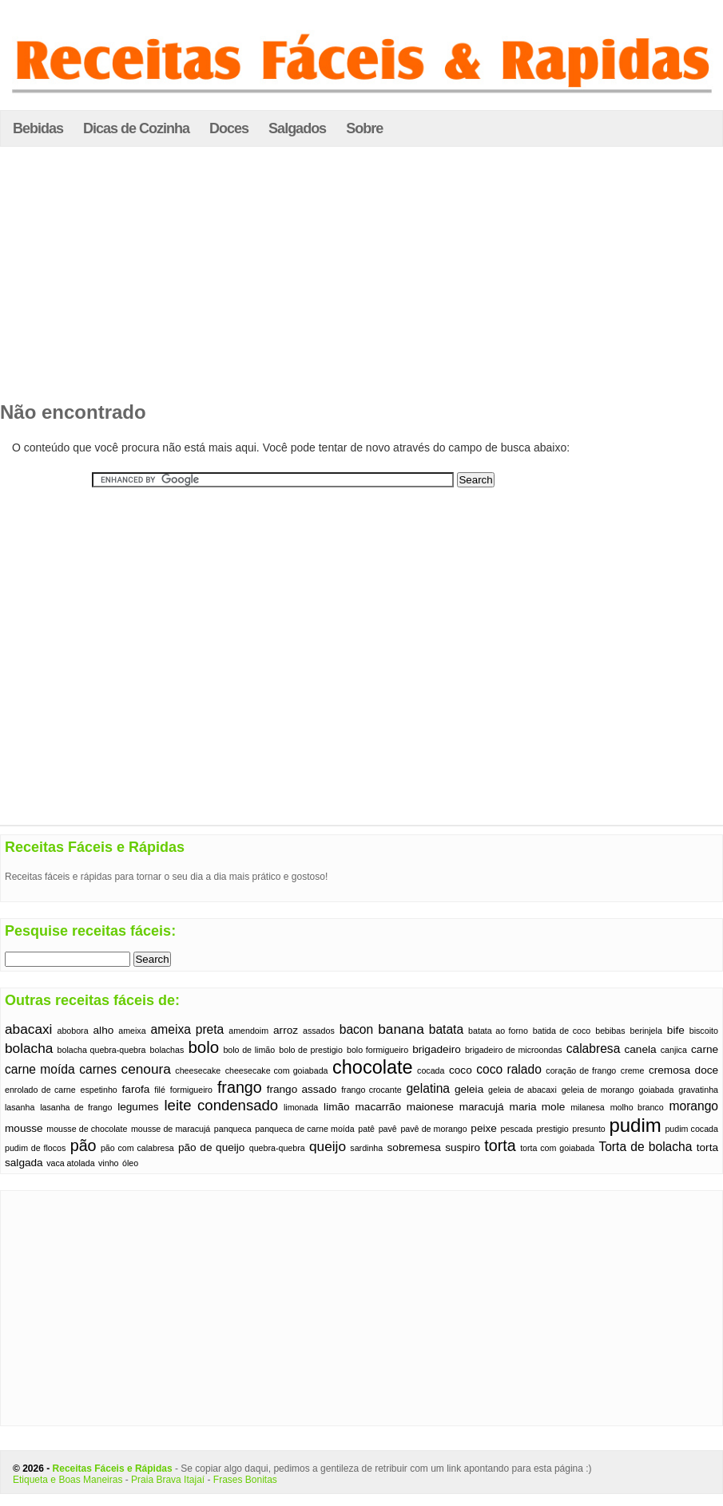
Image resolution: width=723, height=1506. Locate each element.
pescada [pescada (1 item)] (516, 1128)
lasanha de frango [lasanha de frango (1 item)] (76, 1107)
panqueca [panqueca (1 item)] (233, 1128)
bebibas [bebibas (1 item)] (610, 1030)
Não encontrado (73, 412)
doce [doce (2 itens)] (707, 1070)
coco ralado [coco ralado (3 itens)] (509, 1069)
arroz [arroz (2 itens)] (285, 1030)
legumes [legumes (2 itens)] (137, 1107)
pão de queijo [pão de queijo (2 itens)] (211, 1147)
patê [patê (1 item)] (366, 1128)
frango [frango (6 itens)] (239, 1087)
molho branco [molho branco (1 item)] (637, 1107)
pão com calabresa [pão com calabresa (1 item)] (137, 1148)
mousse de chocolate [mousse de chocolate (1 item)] (86, 1128)
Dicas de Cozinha (136, 128)
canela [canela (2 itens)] (640, 1049)
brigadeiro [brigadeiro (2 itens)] (436, 1049)
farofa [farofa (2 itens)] (136, 1089)
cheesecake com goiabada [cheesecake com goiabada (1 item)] (276, 1070)
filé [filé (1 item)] (159, 1089)
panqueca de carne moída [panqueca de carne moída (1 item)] (304, 1128)
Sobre (364, 128)
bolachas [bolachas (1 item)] (167, 1050)
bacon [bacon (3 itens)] (357, 1029)
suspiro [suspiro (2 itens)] (462, 1147)
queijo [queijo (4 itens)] (327, 1146)
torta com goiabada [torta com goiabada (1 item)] (557, 1148)
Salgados (297, 128)
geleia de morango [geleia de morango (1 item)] (598, 1089)
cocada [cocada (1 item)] (430, 1070)
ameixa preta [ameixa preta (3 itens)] (187, 1029)
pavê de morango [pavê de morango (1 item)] (433, 1128)
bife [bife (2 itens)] (676, 1030)
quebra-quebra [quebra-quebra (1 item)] (277, 1148)
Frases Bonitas (245, 1479)
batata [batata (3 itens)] (446, 1029)
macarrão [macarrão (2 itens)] (378, 1107)
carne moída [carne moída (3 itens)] (40, 1069)
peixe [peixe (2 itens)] (484, 1128)
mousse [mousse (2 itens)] (24, 1128)
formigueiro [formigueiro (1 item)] (191, 1089)
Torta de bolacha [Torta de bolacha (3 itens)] (645, 1146)
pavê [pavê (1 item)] (388, 1128)
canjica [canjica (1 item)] (674, 1050)
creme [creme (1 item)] (633, 1070)
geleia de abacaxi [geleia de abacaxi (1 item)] (522, 1089)
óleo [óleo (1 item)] (130, 1163)
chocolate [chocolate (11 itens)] (372, 1067)
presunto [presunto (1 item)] (588, 1128)
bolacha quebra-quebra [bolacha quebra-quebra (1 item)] (102, 1050)
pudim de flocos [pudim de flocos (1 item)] (35, 1148)
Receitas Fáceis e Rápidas (113, 1468)
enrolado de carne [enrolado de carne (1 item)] (40, 1089)
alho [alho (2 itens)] (103, 1030)
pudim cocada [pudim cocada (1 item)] (691, 1128)
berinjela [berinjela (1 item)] (646, 1030)
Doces (228, 128)
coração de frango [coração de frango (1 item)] (581, 1070)
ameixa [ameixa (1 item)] (131, 1030)
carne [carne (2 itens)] (704, 1049)
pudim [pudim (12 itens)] (635, 1125)
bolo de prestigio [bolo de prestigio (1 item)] (311, 1050)
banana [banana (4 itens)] (401, 1029)
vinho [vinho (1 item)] (108, 1163)
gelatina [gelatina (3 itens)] (428, 1088)
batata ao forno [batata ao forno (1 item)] (498, 1030)
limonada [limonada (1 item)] (301, 1107)
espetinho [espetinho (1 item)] (99, 1089)
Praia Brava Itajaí (168, 1479)
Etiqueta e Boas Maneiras (67, 1479)
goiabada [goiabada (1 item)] (656, 1089)
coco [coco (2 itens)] (460, 1070)
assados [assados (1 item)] (319, 1030)
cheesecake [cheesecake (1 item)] (197, 1070)
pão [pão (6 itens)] (83, 1145)
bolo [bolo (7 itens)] (203, 1047)
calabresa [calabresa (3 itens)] (593, 1048)
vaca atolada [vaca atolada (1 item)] (70, 1163)
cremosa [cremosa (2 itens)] (669, 1070)
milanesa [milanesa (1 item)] (587, 1107)
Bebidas (38, 128)
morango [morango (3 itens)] (694, 1106)
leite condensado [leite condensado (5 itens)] (221, 1105)
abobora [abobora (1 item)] (72, 1030)
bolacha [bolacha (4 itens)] (29, 1048)
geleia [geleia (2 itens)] (469, 1089)
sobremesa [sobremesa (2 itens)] (414, 1147)
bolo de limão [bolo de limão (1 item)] (249, 1050)
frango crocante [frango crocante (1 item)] (371, 1089)
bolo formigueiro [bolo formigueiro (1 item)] (377, 1050)
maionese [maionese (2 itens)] (430, 1107)
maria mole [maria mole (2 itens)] (538, 1107)
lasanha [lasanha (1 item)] (19, 1107)
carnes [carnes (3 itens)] (98, 1069)
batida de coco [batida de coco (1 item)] (561, 1030)
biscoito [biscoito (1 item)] (703, 1030)
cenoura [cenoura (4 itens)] (146, 1069)
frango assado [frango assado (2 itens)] (302, 1089)
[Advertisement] (362, 278)
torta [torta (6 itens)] (499, 1145)
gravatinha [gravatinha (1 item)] (698, 1089)
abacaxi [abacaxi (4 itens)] (28, 1029)
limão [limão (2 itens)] (337, 1107)
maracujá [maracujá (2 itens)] (481, 1107)
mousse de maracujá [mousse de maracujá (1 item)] (170, 1128)
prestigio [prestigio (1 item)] (552, 1128)
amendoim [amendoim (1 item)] (248, 1030)
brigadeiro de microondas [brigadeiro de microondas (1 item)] (513, 1050)
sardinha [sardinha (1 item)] (366, 1148)
